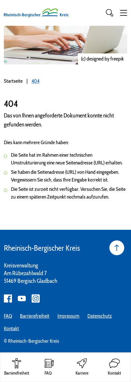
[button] (123, 13)
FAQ (8, 316)
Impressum (68, 316)
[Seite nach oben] (117, 248)
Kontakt (11, 328)
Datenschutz (99, 316)
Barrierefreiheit (34, 316)
